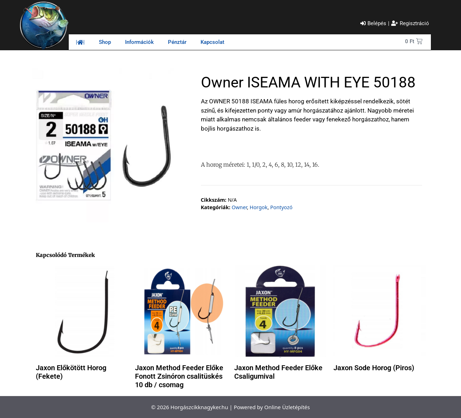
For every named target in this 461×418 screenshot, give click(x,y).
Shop (105, 42)
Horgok (259, 207)
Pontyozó (281, 207)
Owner (239, 207)
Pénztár (177, 42)
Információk (139, 42)
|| (80, 42)
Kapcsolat (212, 42)
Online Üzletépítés (287, 407)
